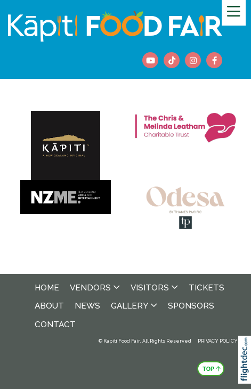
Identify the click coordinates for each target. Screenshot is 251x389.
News (87, 306)
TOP (211, 368)
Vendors (90, 288)
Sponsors (191, 306)
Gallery (129, 306)
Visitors (150, 288)
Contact (55, 324)
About (49, 306)
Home (47, 288)
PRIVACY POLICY (218, 341)
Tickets (206, 288)
